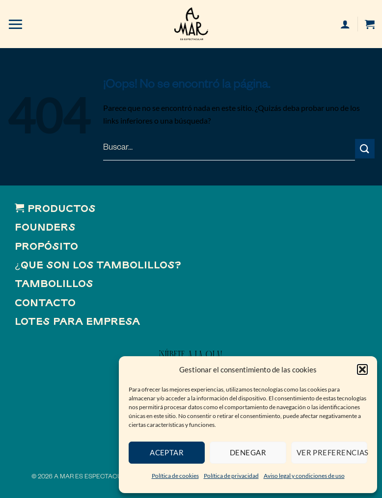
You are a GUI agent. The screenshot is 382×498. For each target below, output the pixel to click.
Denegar (248, 452)
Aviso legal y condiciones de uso (304, 475)
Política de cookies (175, 475)
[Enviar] (365, 148)
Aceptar (167, 452)
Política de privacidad (231, 475)
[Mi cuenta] (345, 24)
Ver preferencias (332, 452)
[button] (362, 369)
